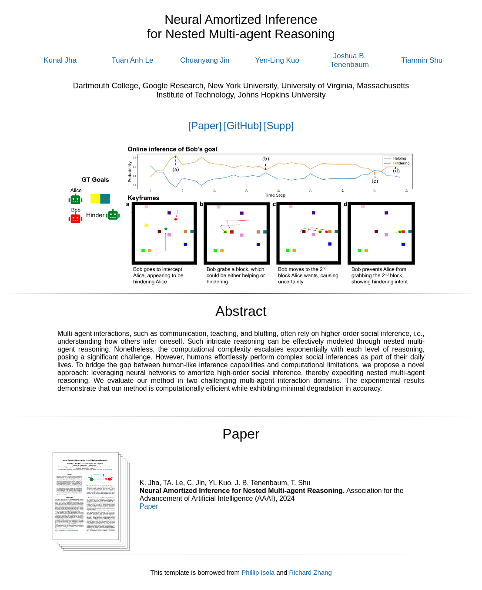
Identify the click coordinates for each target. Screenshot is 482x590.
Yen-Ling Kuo (277, 60)
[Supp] (279, 125)
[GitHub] (243, 125)
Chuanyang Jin (204, 60)
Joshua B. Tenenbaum (349, 60)
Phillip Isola (257, 572)
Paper (149, 506)
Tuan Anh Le (133, 60)
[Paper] (205, 125)
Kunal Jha (60, 60)
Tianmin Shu (421, 60)
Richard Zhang (310, 572)
